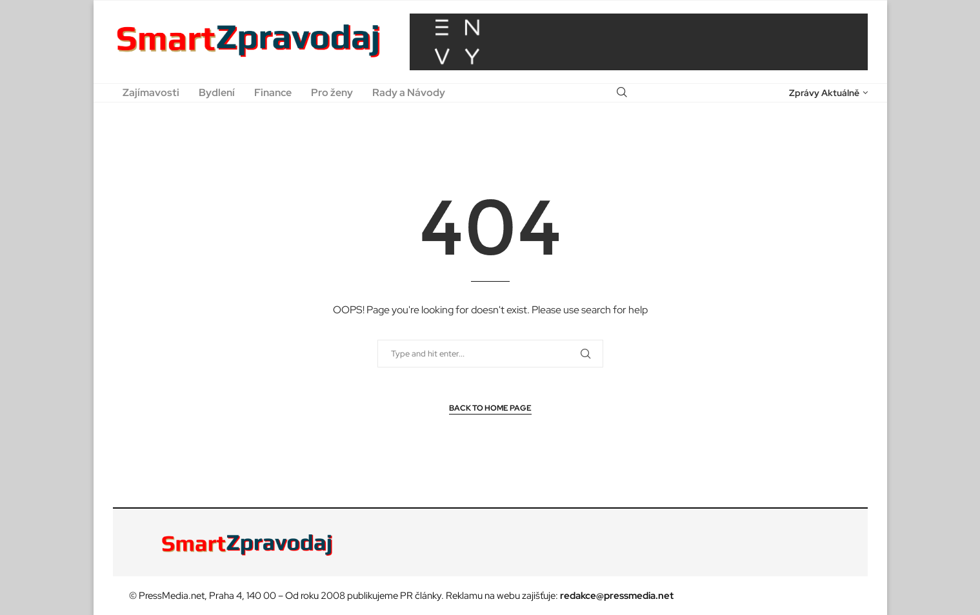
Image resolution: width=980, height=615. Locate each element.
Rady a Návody (408, 92)
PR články (420, 595)
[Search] (621, 93)
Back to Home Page (490, 408)
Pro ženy (332, 92)
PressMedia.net (172, 595)
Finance (273, 92)
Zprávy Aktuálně (824, 92)
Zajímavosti (151, 92)
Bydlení (217, 92)
